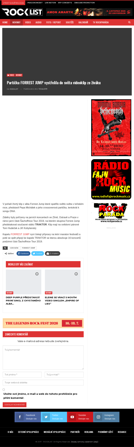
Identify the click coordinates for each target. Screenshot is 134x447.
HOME (5, 22)
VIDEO (28, 22)
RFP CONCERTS (65, 3)
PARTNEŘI (75, 431)
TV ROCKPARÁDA (101, 22)
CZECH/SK (14, 248)
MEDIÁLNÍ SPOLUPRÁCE (55, 431)
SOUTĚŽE (70, 22)
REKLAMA (88, 431)
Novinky (19, 75)
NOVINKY (16, 22)
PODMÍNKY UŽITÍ (105, 431)
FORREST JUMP (20, 234)
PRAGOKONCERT (35, 3)
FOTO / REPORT (53, 22)
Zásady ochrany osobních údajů (84, 442)
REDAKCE (122, 431)
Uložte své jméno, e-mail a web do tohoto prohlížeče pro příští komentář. (40, 395)
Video (11, 75)
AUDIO (38, 22)
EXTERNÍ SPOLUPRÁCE (28, 431)
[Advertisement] (111, 248)
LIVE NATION (50, 3)
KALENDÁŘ (83, 22)
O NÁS (10, 431)
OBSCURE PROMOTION (84, 3)
